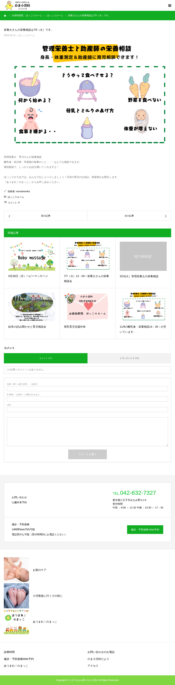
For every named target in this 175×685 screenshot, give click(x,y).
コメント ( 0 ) (45, 358)
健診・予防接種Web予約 (19, 658)
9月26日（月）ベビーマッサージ (28, 276)
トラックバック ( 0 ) (129, 358)
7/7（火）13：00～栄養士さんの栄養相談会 (86, 279)
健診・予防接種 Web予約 (145, 529)
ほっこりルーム (27, 35)
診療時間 (9, 652)
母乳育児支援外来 (75, 326)
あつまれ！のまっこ (16, 665)
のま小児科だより (98, 658)
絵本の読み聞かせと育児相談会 (27, 326)
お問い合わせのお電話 (101, 652)
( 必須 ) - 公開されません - (24, 394)
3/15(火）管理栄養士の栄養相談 (139, 276)
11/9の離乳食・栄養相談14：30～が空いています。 (143, 329)
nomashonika (23, 191)
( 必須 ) (22, 384)
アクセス (93, 665)
